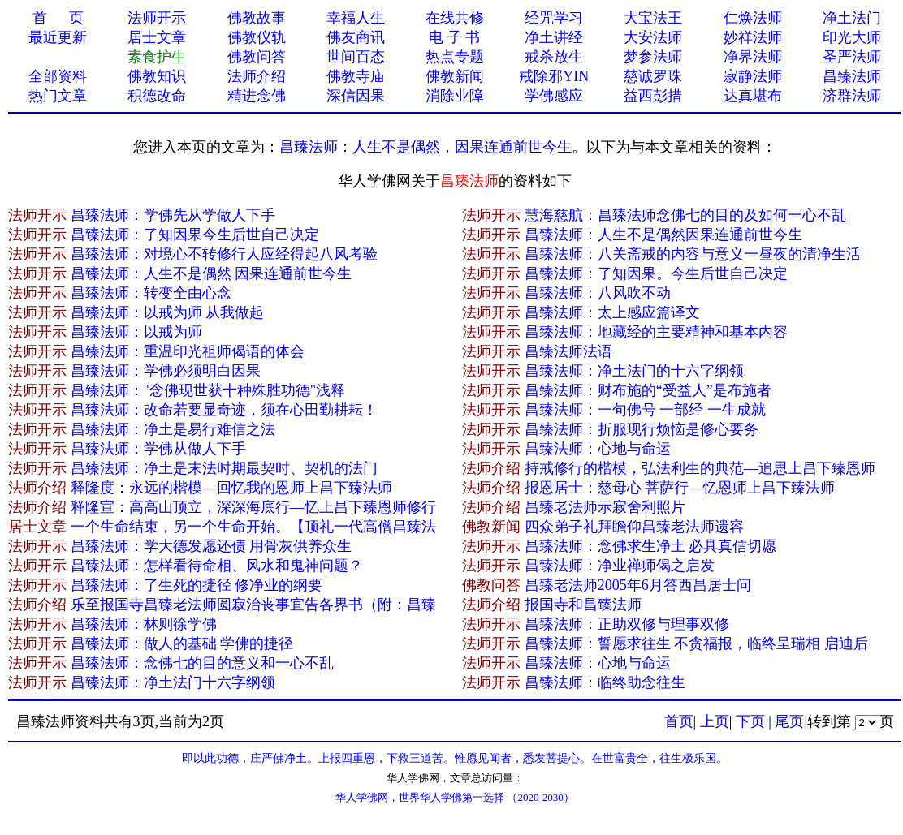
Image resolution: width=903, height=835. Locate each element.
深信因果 (355, 96)
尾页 (789, 721)
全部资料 (57, 76)
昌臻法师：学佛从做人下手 (158, 449)
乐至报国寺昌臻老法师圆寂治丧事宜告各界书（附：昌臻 (253, 604)
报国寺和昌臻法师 (583, 604)
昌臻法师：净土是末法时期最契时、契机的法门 (224, 468)
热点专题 (455, 57)
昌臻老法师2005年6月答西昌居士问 (638, 585)
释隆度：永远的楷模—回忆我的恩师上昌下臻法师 (231, 488)
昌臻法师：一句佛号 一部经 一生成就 (645, 410)
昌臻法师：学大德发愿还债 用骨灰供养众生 (211, 546)
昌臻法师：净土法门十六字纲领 (173, 682)
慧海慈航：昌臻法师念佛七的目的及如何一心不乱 (685, 215)
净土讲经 (554, 37)
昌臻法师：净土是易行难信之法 (173, 429)
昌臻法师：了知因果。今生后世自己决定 (656, 273)
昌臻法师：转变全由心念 (151, 293)
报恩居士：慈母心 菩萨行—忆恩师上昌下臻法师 (680, 488)
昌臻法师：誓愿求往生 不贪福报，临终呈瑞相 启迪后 (696, 643)
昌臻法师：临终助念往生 (605, 682)
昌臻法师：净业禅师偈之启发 (620, 565)
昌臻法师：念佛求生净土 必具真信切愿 (651, 546)
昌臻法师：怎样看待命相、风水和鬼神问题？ (217, 565)
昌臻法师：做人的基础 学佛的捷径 (182, 643)
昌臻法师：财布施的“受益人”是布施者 (648, 390)
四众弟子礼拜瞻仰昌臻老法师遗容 (634, 527)
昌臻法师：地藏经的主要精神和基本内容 (656, 332)
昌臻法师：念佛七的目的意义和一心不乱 (202, 663)
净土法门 (852, 18)
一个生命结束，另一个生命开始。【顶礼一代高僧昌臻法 (253, 527)
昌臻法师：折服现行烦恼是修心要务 (641, 429)
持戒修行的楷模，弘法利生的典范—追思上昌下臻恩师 (700, 468)
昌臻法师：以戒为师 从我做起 (168, 312)
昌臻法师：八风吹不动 (598, 293)
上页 (714, 721)
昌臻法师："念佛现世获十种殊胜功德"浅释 (208, 390)
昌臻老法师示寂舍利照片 (605, 507)
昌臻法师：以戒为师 (136, 332)
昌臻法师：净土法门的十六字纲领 (634, 371)
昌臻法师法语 (568, 351)
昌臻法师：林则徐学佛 (144, 624)
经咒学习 (554, 18)
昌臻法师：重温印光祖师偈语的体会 (188, 351)
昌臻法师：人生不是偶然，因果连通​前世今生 (425, 147)
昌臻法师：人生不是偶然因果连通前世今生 (663, 234)
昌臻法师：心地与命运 (598, 449)
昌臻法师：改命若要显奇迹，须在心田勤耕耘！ (224, 410)
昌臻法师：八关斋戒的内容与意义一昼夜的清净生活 (693, 254)
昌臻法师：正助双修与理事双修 (627, 624)
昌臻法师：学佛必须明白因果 (166, 371)
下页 (750, 721)
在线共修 (455, 18)
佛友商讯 (355, 37)
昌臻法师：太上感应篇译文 (612, 312)
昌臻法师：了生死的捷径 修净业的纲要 (197, 585)
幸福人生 (355, 18)
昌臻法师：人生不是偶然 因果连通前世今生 (211, 273)
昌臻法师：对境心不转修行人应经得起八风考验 (224, 254)
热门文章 (57, 96)
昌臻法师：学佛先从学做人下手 (173, 215)
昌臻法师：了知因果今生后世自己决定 (195, 234)
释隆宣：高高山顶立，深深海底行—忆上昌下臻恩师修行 (253, 507)
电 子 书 (454, 37)
